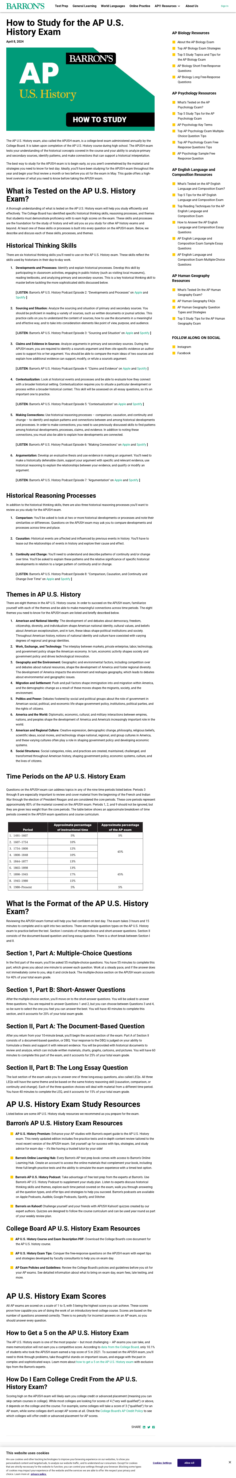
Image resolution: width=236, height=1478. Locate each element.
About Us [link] (192, 6)
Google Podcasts (65, 1197)
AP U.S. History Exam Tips (33, 1253)
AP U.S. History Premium (32, 1134)
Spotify (20, 297)
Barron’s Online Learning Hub (35, 1158)
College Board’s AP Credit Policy (121, 1411)
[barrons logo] (25, 6)
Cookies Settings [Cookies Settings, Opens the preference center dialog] (162, 1462)
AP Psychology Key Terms (194, 125)
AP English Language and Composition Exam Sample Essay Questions (200, 243)
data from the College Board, (120, 1347)
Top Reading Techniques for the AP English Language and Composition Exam (201, 211)
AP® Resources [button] (168, 6)
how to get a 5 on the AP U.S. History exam (104, 1362)
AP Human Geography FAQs (196, 301)
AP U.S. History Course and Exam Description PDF (49, 1239)
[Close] (230, 1462)
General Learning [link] (84, 6)
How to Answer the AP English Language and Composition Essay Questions (200, 227)
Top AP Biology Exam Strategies (199, 48)
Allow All (189, 1462)
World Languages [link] (113, 6)
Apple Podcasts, (30, 1197)
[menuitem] (61, 6)
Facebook (184, 353)
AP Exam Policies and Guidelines (37, 1267)
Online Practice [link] (140, 6)
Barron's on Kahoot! (28, 1206)
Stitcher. (100, 1197)
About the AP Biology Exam (195, 42)
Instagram (184, 347)
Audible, (47, 1197)
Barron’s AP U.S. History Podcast (37, 1177)
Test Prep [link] (61, 6)
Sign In (224, 6)
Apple (138, 292)
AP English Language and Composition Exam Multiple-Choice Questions (201, 259)
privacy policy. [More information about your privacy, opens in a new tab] (39, 1474)
